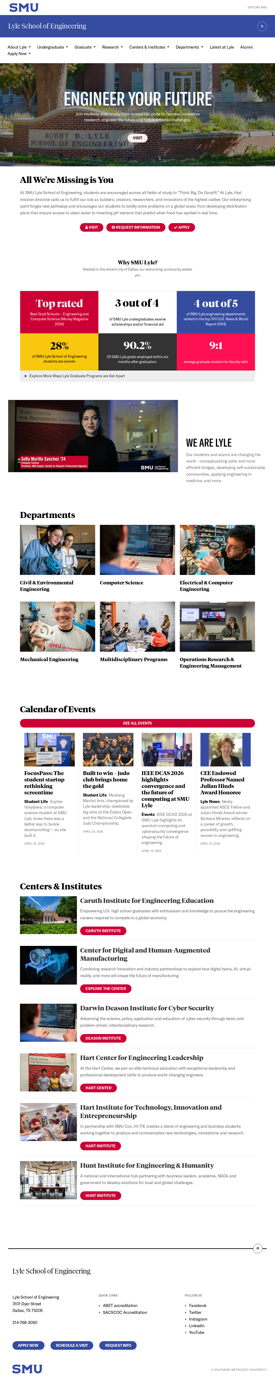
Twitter (195, 1312)
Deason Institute (103, 1038)
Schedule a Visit (72, 1345)
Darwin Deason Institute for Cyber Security (147, 1008)
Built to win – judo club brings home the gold (106, 779)
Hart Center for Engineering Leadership (141, 1057)
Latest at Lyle (222, 47)
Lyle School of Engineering (47, 26)
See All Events (137, 723)
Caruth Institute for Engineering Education (147, 900)
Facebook (198, 1305)
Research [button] (111, 47)
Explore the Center (106, 988)
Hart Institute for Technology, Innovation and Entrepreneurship (151, 1111)
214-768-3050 (24, 1322)
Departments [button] (188, 47)
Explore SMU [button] (257, 7)
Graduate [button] (83, 47)
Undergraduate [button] (51, 47)
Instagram (198, 1319)
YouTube (196, 1332)
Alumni (246, 47)
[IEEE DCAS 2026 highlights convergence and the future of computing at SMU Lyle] (167, 750)
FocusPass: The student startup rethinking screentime (44, 782)
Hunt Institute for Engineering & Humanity (147, 1165)
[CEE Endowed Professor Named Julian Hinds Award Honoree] (225, 750)
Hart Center (99, 1088)
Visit (137, 138)
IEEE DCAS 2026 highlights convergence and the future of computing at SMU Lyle (165, 789)
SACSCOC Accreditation (125, 1312)
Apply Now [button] (18, 53)
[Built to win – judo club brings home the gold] (108, 750)
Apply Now (28, 1345)
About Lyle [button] (18, 47)
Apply (182, 227)
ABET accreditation (121, 1305)
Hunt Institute (101, 1195)
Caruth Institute (103, 930)
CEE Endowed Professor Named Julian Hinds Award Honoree (222, 782)
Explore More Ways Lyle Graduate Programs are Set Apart (74, 376)
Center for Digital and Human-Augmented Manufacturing (145, 954)
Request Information (136, 227)
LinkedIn (197, 1325)
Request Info (118, 1345)
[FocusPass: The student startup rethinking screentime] (49, 750)
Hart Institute (101, 1146)
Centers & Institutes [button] (147, 47)
